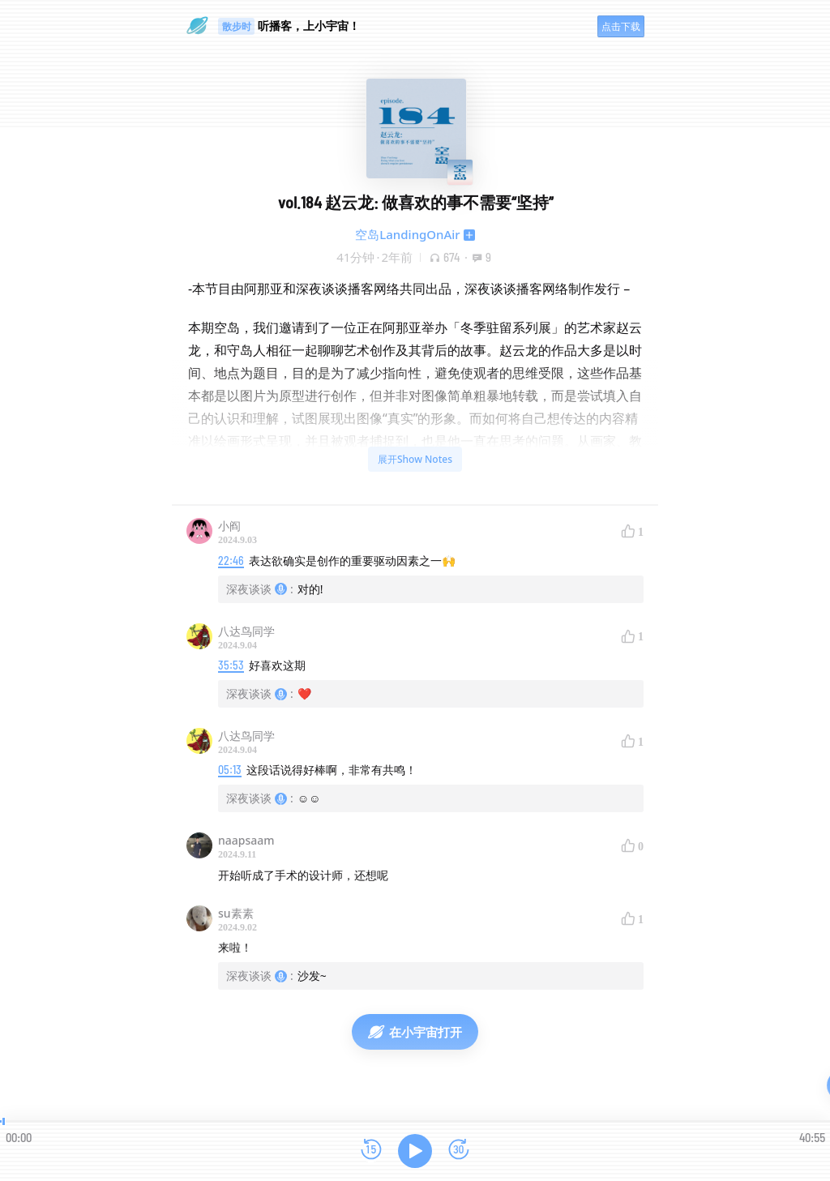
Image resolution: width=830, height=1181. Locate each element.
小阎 (229, 525)
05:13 (230, 770)
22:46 (231, 560)
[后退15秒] (371, 1150)
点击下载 (620, 26)
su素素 (236, 913)
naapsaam (246, 840)
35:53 (231, 665)
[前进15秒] (458, 1150)
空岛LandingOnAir (407, 234)
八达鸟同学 (246, 631)
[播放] (415, 1151)
